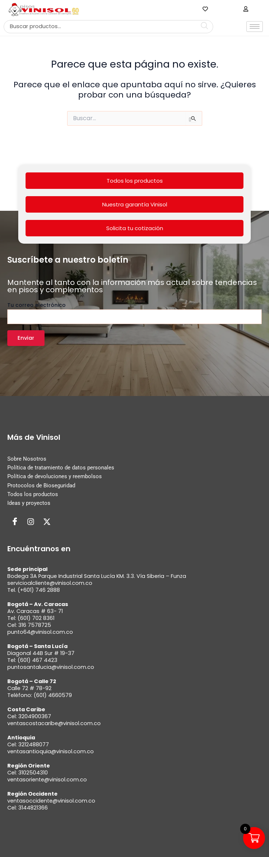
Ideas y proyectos (28, 503)
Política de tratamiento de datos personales (60, 467)
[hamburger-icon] (254, 26)
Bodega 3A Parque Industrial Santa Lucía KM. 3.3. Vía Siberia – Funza (96, 576)
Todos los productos (135, 180)
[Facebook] (14, 522)
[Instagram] (30, 522)
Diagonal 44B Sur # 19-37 (40, 653)
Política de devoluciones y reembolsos (54, 476)
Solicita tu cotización (134, 228)
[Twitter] (46, 522)
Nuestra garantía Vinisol (134, 204)
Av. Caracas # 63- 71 (35, 611)
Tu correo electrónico (134, 312)
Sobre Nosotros (26, 459)
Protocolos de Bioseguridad (41, 485)
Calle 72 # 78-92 (29, 688)
